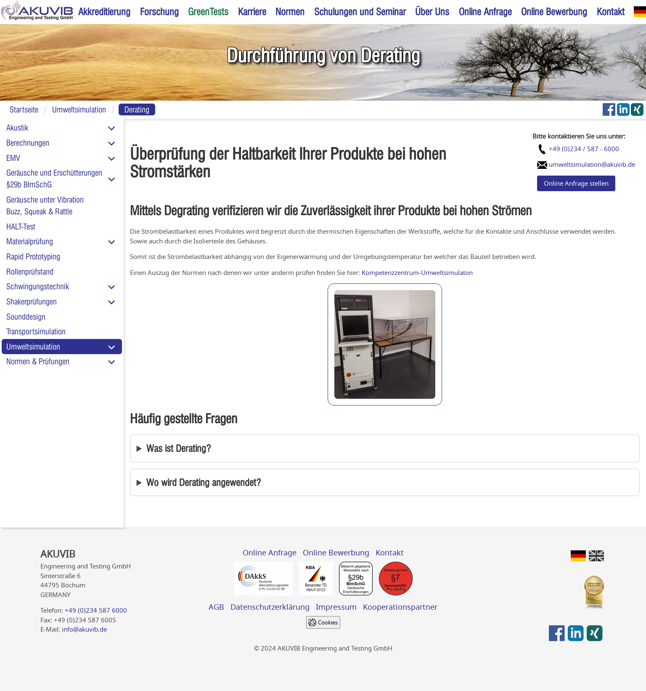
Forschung (159, 11)
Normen (289, 11)
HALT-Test (20, 226)
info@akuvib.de (84, 629)
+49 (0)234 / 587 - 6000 (584, 148)
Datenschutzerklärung (270, 607)
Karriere (252, 11)
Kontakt (611, 11)
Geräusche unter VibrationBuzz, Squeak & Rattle (45, 205)
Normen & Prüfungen (37, 361)
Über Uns (432, 11)
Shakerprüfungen (31, 301)
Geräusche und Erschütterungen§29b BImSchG (54, 178)
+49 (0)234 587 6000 (96, 610)
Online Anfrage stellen (576, 183)
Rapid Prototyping (33, 256)
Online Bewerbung (554, 11)
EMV (13, 158)
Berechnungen (27, 142)
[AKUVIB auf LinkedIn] (623, 109)
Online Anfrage (485, 11)
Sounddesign (25, 316)
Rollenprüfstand (29, 271)
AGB (216, 607)
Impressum (336, 607)
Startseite (24, 109)
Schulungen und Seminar (360, 11)
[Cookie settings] (323, 622)
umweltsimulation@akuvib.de (591, 164)
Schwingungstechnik (37, 286)
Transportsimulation (36, 331)
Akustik (17, 127)
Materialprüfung (29, 241)
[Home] (37, 12)
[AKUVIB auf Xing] (637, 109)
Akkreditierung (104, 11)
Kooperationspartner (400, 607)
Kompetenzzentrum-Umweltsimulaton (417, 272)
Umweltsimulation (79, 109)
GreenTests (208, 11)
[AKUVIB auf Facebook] (609, 109)
